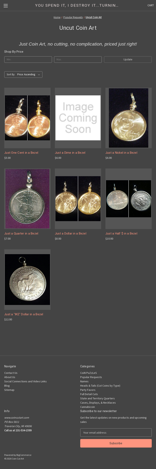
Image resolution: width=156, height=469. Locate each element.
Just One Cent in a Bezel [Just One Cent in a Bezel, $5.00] (21, 153)
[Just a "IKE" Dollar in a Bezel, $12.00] (27, 279)
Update (128, 59)
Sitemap (9, 390)
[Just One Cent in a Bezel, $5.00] (27, 118)
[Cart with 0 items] (150, 5)
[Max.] (78, 59)
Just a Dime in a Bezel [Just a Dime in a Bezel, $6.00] (70, 153)
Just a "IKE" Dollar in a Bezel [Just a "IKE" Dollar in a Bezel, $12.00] (23, 314)
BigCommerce (23, 454)
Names (84, 381)
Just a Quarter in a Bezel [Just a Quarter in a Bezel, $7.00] (21, 233)
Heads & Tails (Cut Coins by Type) (100, 385)
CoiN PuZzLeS (88, 373)
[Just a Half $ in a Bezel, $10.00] (128, 198)
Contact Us (10, 373)
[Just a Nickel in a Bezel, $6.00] (128, 118)
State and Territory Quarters (97, 398)
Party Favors (87, 390)
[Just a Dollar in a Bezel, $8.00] (78, 198)
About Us (9, 377)
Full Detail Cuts (89, 394)
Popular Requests (91, 377)
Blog (7, 385)
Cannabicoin (87, 407)
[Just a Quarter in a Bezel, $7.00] (27, 198)
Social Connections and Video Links (25, 381)
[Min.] (28, 59)
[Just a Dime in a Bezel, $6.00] (78, 118)
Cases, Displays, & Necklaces (98, 402)
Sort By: (11, 74)
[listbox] (29, 74)
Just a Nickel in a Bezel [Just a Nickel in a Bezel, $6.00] (121, 153)
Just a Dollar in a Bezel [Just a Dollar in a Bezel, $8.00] (70, 233)
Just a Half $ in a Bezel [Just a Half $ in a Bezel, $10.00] (121, 233)
